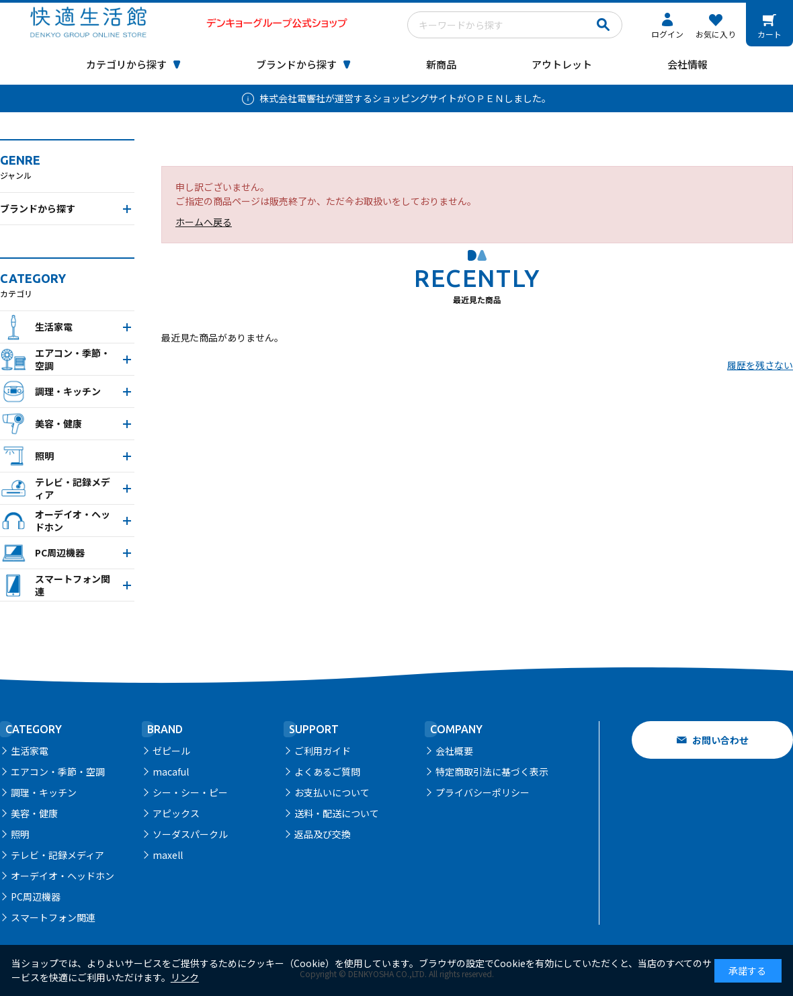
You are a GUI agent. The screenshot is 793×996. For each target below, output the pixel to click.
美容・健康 (34, 813)
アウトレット (562, 64)
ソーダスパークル (190, 834)
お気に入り (716, 34)
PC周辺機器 (35, 896)
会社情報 (687, 64)
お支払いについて (332, 792)
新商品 (441, 64)
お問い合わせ (720, 740)
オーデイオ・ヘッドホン (62, 875)
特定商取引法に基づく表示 (491, 771)
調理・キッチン (44, 792)
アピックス (176, 813)
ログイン (667, 34)
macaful (171, 771)
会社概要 (454, 750)
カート (769, 34)
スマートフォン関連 (53, 917)
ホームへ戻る (203, 222)
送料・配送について (336, 813)
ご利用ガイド (322, 750)
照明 (20, 834)
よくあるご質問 (327, 771)
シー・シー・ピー (190, 792)
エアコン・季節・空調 (58, 771)
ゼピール (171, 750)
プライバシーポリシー (482, 792)
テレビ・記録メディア (57, 855)
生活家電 (29, 750)
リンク (185, 977)
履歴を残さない (760, 365)
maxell (168, 855)
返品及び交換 (322, 834)
